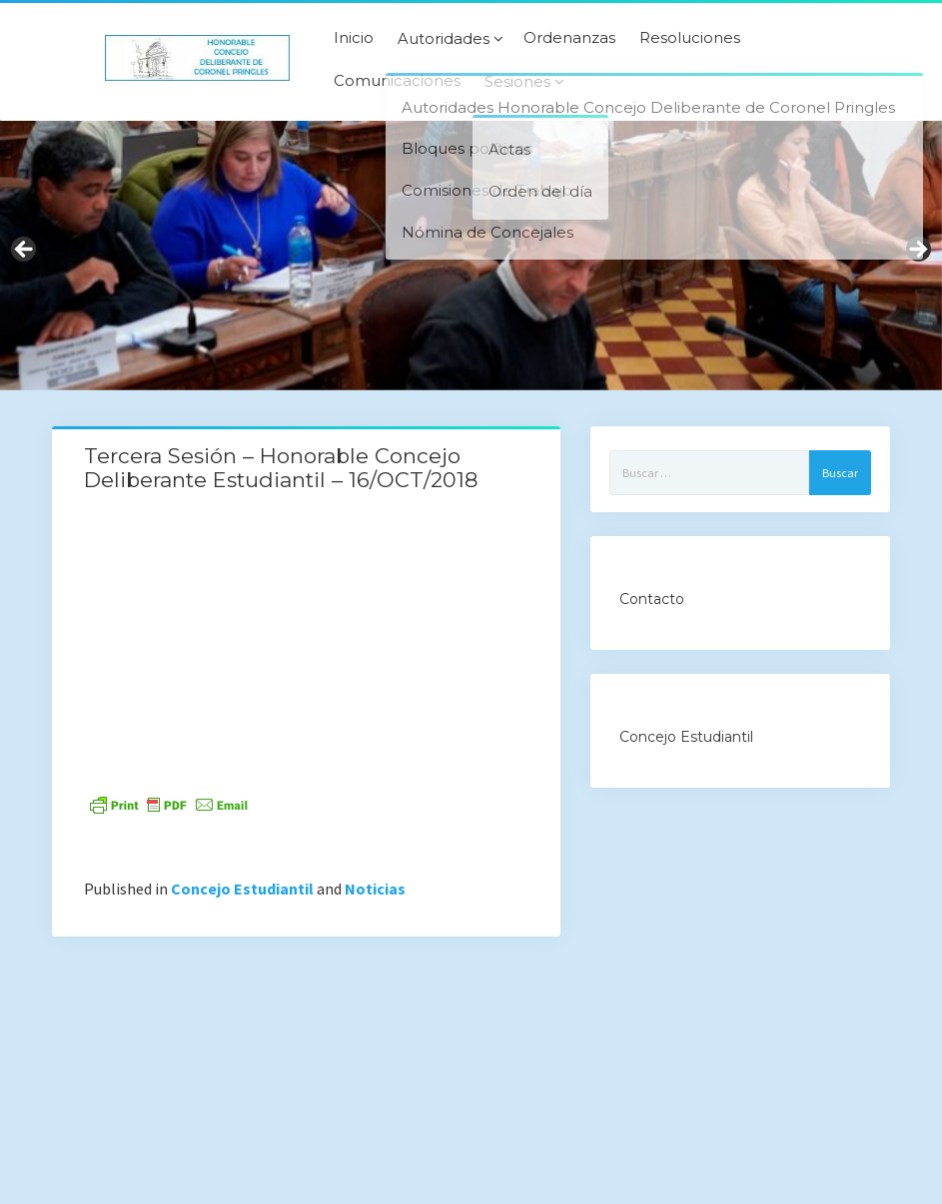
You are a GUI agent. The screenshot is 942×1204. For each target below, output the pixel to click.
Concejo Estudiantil (242, 889)
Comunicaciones (397, 81)
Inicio (354, 38)
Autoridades (443, 39)
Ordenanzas (569, 38)
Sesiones (517, 82)
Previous (25, 251)
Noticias (375, 889)
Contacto (651, 599)
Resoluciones (689, 38)
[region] (471, 255)
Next (917, 251)
